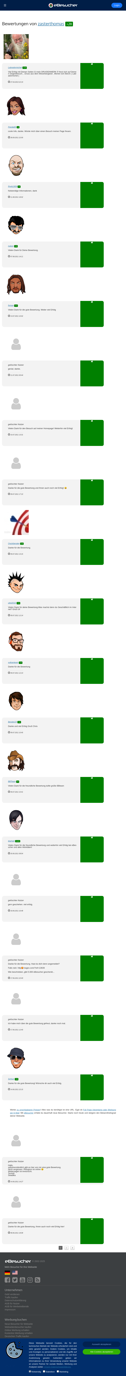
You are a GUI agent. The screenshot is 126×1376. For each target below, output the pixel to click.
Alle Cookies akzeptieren (101, 1352)
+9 (18, 127)
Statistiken (50, 1372)
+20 (22, 543)
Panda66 (12, 127)
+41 (19, 722)
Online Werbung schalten (17, 1330)
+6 (17, 781)
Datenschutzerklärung (15, 1300)
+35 (16, 246)
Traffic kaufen (11, 1297)
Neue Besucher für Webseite (19, 1324)
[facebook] (8, 1281)
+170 (24, 67)
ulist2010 (12, 603)
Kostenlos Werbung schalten (19, 1333)
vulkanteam (13, 662)
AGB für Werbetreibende (17, 1306)
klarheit (11, 841)
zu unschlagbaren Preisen (28, 1110)
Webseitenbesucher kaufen (18, 1327)
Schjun (11, 1079)
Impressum (10, 1309)
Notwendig (36, 1372)
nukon (10, 246)
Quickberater (13, 543)
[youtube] (23, 1281)
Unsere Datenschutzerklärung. (57, 1367)
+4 (19, 186)
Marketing (63, 1372)
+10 (20, 662)
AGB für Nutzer (12, 1303)
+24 (18, 603)
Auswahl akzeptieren (101, 1344)
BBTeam (12, 781)
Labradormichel (15, 67)
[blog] (38, 1281)
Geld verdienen (12, 1294)
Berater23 (12, 722)
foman (11, 305)
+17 (16, 305)
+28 (69, 24)
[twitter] (15, 1281)
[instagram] (30, 1281)
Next (72, 1248)
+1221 (18, 841)
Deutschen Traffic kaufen (17, 1336)
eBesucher (28, 1113)
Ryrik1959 (12, 186)
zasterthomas (51, 23)
